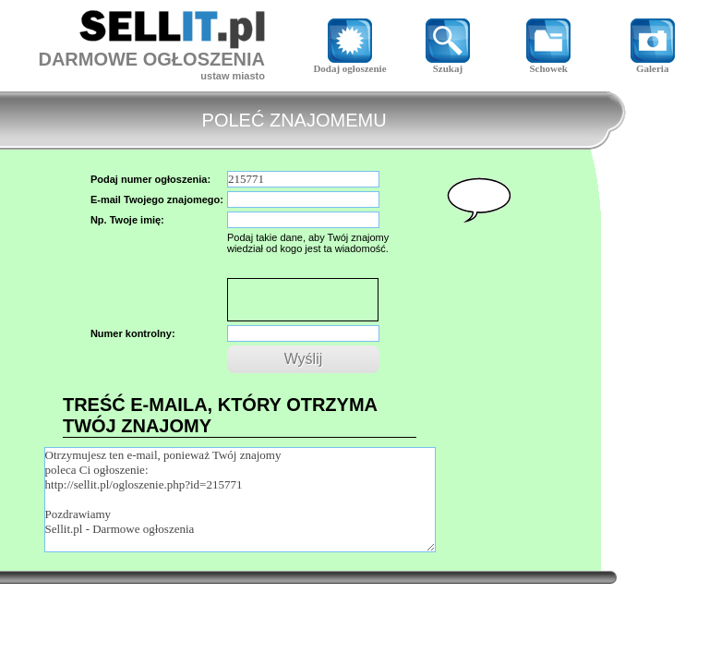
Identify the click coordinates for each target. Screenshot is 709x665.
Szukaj (448, 64)
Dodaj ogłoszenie (349, 64)
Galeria (653, 64)
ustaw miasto (232, 75)
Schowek (548, 64)
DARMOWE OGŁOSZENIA (151, 59)
